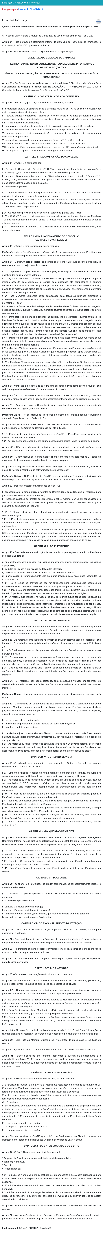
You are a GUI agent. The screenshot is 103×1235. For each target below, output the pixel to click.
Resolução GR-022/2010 (30, 9)
